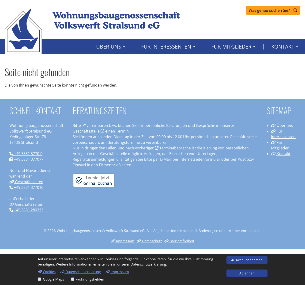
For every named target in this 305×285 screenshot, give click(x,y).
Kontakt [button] (282, 46)
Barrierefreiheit (179, 241)
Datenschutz (149, 241)
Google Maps (53, 279)
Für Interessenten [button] (166, 46)
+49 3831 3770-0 (25, 153)
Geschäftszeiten (26, 181)
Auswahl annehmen (247, 260)
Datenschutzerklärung (80, 271)
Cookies (47, 271)
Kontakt (280, 153)
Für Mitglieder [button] (231, 46)
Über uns (282, 125)
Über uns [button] (108, 46)
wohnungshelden (90, 279)
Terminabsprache (173, 148)
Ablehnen (247, 273)
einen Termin (115, 131)
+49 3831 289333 (26, 210)
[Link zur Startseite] (23, 31)
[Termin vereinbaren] (94, 179)
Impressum (122, 241)
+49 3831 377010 (26, 187)
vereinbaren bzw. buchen (106, 125)
